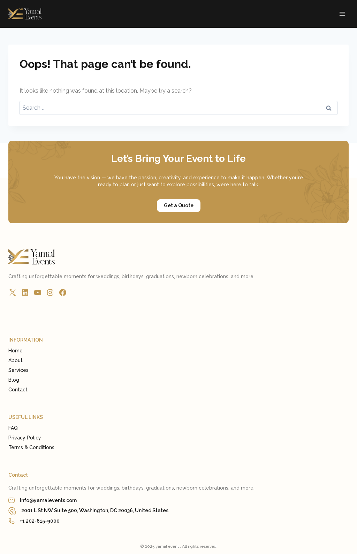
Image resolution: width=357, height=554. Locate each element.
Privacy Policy (24, 437)
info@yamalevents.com (48, 500)
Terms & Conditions (31, 447)
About (15, 360)
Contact (18, 389)
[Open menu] (342, 13)
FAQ (13, 428)
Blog (13, 380)
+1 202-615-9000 (40, 521)
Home (15, 350)
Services (18, 370)
